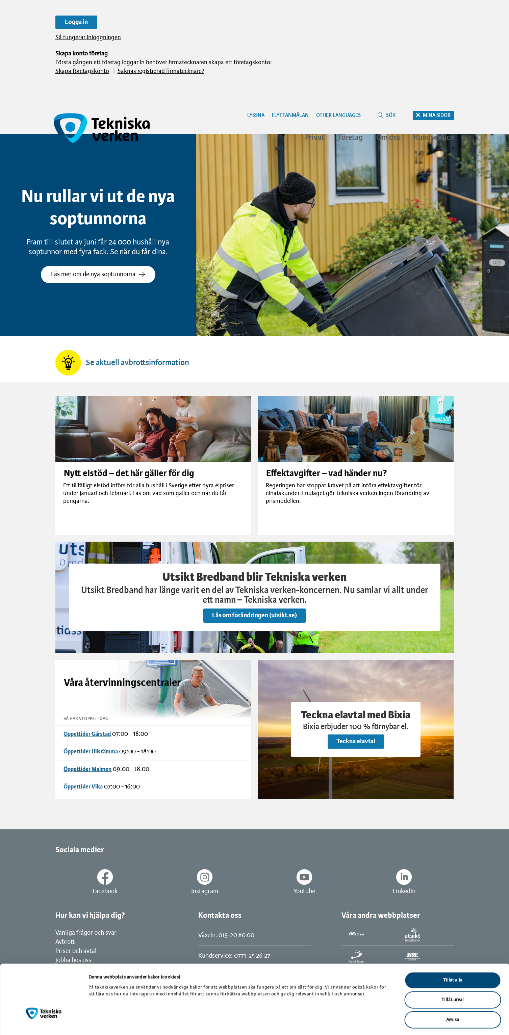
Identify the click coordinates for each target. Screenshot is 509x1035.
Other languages (338, 115)
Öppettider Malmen (87, 769)
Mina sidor (437, 115)
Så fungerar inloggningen (88, 37)
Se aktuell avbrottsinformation (137, 363)
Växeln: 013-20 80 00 (226, 935)
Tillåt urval (452, 972)
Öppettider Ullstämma (90, 752)
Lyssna (255, 115)
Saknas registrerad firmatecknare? (161, 71)
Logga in (76, 22)
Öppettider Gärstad (87, 734)
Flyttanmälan (290, 115)
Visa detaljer (350, 1021)
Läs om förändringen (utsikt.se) (254, 615)
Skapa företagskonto (82, 71)
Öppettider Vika (83, 787)
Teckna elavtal (355, 741)
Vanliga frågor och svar (86, 933)
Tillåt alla (452, 952)
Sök (391, 115)
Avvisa (452, 991)
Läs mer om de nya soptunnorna (98, 274)
